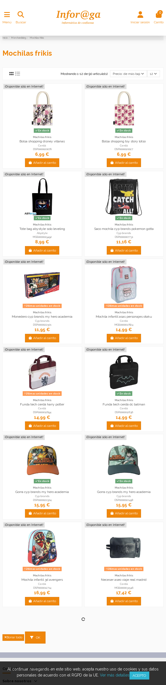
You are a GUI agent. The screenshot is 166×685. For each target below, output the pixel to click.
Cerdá (42, 145)
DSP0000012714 (42, 587)
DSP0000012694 (42, 412)
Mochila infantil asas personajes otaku (124, 316)
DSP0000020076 (42, 149)
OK (35, 637)
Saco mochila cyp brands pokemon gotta (124, 229)
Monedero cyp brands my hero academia (42, 316)
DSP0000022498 (123, 499)
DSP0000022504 (42, 499)
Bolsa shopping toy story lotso (124, 141)
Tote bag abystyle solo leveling (42, 229)
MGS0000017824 (123, 324)
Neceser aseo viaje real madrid (124, 580)
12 (153, 74)
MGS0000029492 (42, 236)
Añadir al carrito (42, 163)
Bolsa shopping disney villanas (42, 141)
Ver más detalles (115, 675)
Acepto (139, 675)
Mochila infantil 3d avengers (42, 580)
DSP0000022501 (42, 324)
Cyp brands (124, 233)
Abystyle (42, 233)
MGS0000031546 (123, 587)
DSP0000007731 (124, 236)
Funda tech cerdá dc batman (124, 404)
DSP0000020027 (123, 149)
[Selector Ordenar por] (128, 73)
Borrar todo (13, 637)
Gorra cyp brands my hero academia (42, 492)
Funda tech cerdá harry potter (42, 404)
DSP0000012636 (124, 412)
